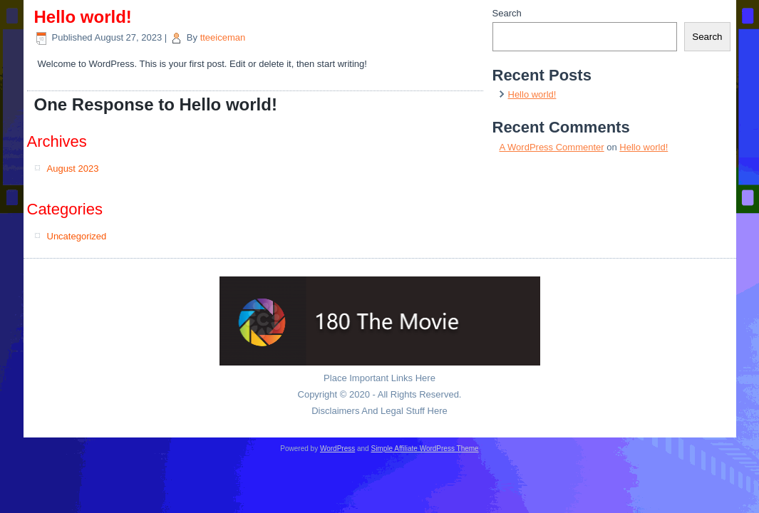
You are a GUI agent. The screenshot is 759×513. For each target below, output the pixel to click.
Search (507, 13)
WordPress (337, 448)
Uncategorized (77, 236)
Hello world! (532, 94)
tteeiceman (223, 37)
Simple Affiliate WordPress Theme (424, 448)
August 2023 (73, 168)
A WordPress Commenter (552, 147)
